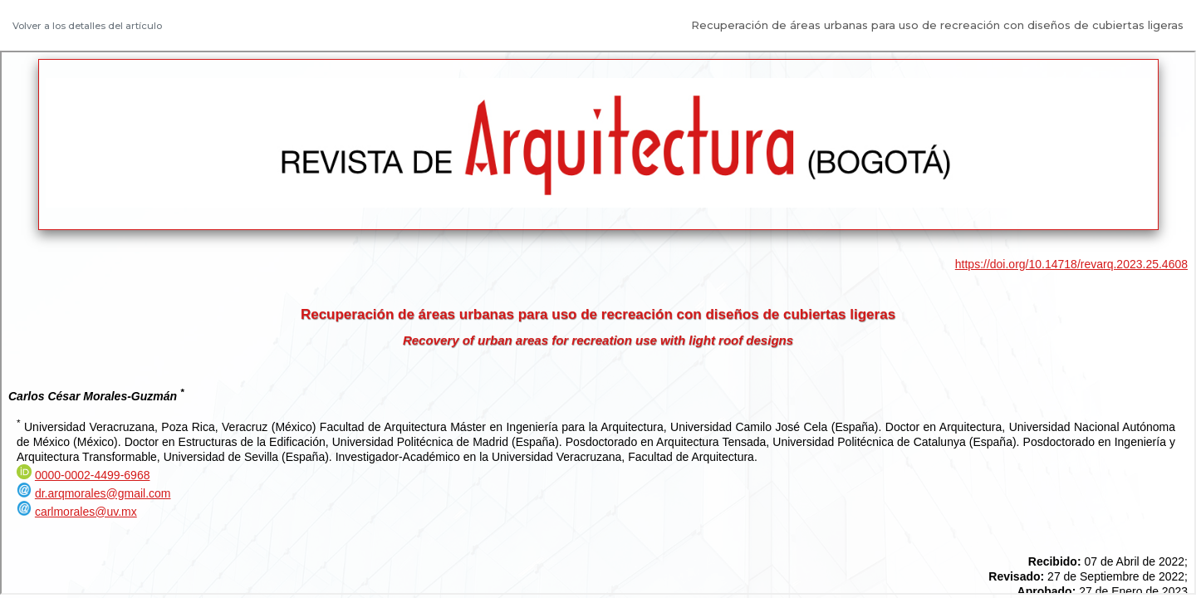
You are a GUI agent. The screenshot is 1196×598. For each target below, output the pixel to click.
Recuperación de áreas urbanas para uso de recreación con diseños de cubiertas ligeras (937, 25)
